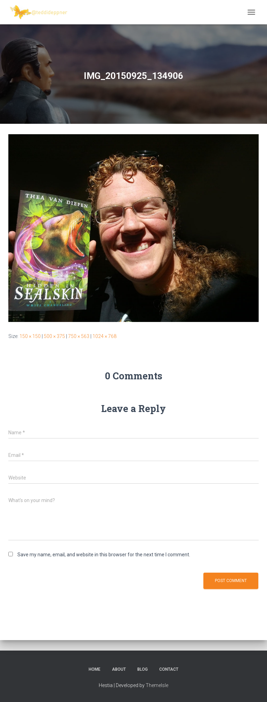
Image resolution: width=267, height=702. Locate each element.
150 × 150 (30, 336)
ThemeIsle (157, 685)
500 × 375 (54, 336)
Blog (142, 669)
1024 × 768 (104, 336)
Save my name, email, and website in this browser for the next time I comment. (103, 554)
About (119, 669)
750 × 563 (78, 336)
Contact (168, 669)
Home (94, 669)
